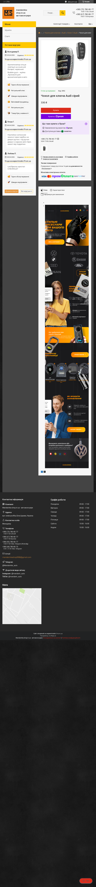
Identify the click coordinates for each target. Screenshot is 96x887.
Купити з (56, 116)
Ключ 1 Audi (72, 33)
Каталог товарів (77, 468)
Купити (56, 110)
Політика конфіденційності (71, 679)
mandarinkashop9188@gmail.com (16, 598)
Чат (86, 881)
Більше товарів (78, 387)
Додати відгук (12, 191)
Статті (7, 36)
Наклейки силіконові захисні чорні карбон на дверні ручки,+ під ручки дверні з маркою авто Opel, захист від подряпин (19, 139)
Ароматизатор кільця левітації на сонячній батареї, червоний (17, 67)
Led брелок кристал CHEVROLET (16, 168)
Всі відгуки (26, 191)
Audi (64, 33)
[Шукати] (62, 13)
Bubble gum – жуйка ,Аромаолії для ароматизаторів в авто (17, 74)
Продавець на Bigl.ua (48, 677)
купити (46, 330)
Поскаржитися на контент (52, 679)
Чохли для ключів (52, 33)
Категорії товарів (60, 24)
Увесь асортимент (56, 243)
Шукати (8, 30)
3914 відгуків (72, 2)
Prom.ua (59, 674)
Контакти (78, 24)
